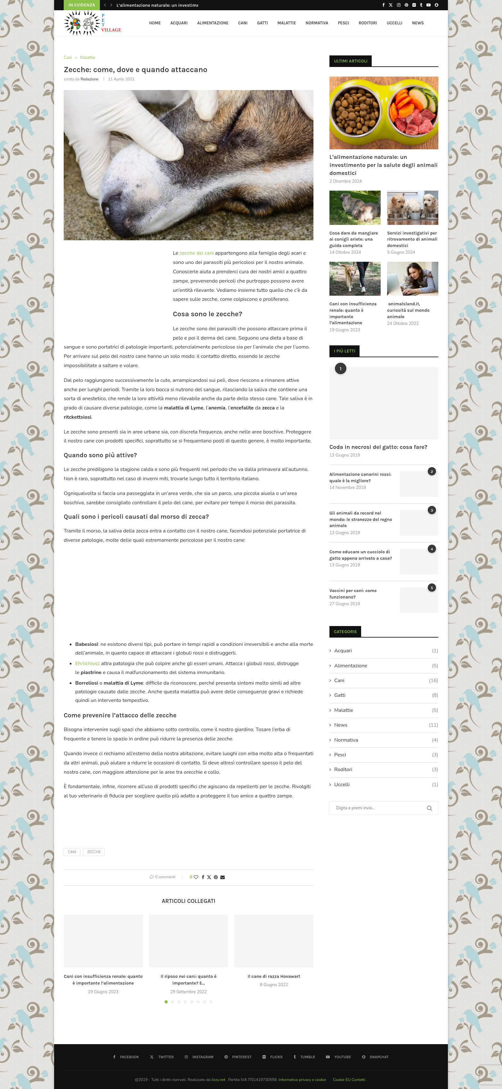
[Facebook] (383, 5)
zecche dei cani (197, 253)
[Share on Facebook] (203, 877)
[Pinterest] (406, 5)
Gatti (262, 23)
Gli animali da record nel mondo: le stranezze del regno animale (360, 519)
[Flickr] (414, 5)
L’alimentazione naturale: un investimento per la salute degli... (182, 5)
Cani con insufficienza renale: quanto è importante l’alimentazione (352, 313)
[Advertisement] (117, 290)
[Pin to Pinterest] (216, 877)
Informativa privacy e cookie (303, 1079)
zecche (94, 852)
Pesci (343, 23)
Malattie (287, 23)
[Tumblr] (421, 5)
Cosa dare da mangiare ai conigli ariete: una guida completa (353, 239)
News (418, 23)
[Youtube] (428, 5)
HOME (155, 23)
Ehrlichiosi (87, 663)
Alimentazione (213, 23)
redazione (90, 79)
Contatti (359, 1079)
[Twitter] (391, 5)
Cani (242, 23)
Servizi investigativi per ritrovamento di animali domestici (412, 239)
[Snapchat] (436, 5)
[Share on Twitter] (209, 877)
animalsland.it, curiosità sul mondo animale (408, 310)
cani (72, 852)
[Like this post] (196, 877)
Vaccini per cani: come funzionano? (353, 594)
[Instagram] (399, 5)
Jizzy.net (219, 1079)
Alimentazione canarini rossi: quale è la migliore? (360, 477)
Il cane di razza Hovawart (274, 976)
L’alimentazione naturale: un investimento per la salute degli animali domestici (383, 165)
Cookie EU (342, 1079)
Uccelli (394, 23)
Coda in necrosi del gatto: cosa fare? (378, 446)
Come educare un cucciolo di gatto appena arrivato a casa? (360, 555)
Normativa (317, 23)
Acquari (179, 23)
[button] (105, 5)
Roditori (368, 23)
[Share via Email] (222, 877)
